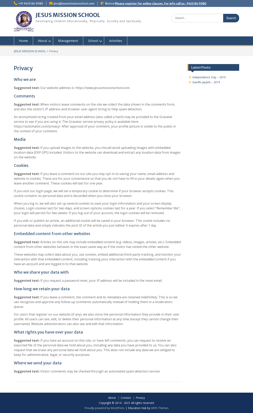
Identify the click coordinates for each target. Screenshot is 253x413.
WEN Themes (160, 408)
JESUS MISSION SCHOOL (68, 15)
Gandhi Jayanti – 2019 (206, 82)
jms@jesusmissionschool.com (74, 3)
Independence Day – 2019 (209, 77)
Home (23, 41)
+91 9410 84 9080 (30, 3)
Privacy (140, 398)
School (93, 41)
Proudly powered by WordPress (104, 408)
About (42, 41)
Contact (126, 398)
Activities (115, 41)
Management (68, 41)
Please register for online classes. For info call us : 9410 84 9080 (160, 3)
